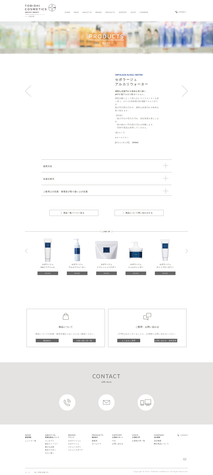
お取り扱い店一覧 (84, 340)
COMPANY (159, 436)
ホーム (27, 472)
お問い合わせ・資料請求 (165, 340)
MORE (48, 273)
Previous (27, 251)
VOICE (136, 436)
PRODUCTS (97, 436)
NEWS (28, 436)
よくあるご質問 (129, 340)
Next (186, 251)
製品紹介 (47, 340)
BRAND (72, 436)
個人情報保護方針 (41, 472)
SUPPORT (117, 436)
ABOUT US (52, 436)
